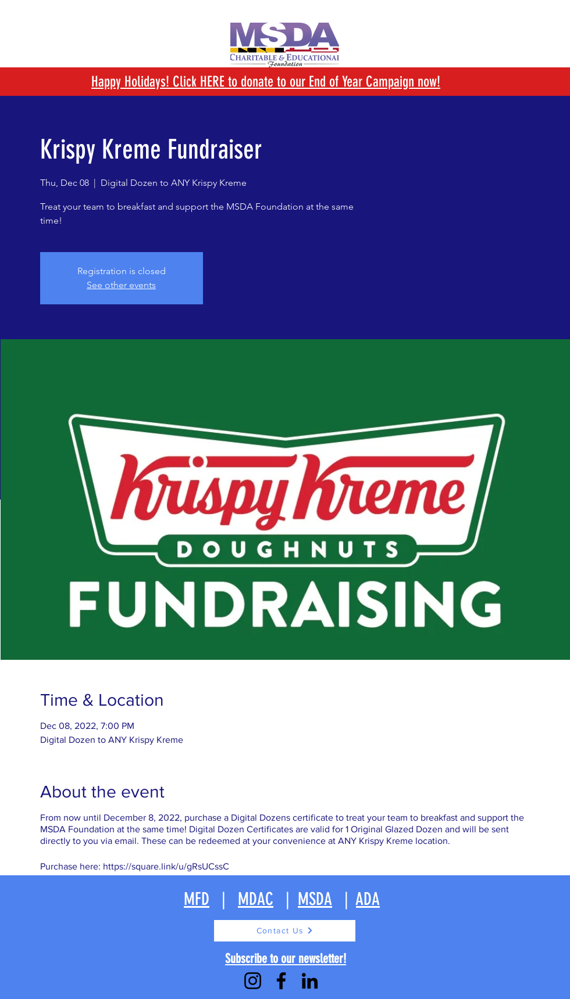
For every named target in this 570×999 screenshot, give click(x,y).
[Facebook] (281, 980)
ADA (368, 899)
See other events (121, 284)
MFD (196, 899)
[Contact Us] (284, 930)
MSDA (315, 899)
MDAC (255, 899)
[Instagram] (252, 980)
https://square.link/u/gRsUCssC (166, 866)
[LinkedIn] (309, 980)
